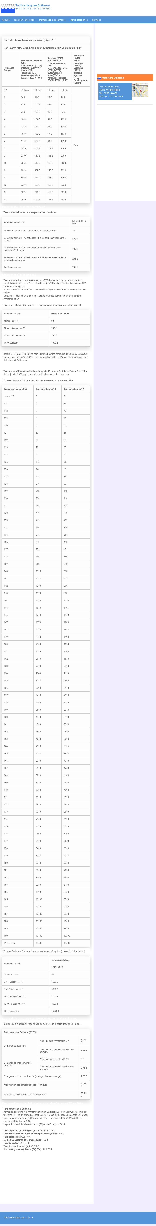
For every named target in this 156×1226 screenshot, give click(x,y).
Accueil (6, 19)
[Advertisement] (46, 1177)
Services (97, 19)
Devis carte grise (79, 19)
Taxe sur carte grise (24, 19)
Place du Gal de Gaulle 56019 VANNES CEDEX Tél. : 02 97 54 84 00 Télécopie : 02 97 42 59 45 (111, 91)
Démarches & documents (52, 19)
